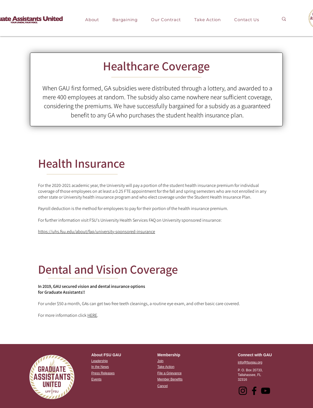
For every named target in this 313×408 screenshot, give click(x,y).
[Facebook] (254, 390)
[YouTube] (265, 390)
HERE (92, 315)
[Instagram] (242, 390)
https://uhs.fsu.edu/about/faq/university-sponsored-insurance (96, 231)
